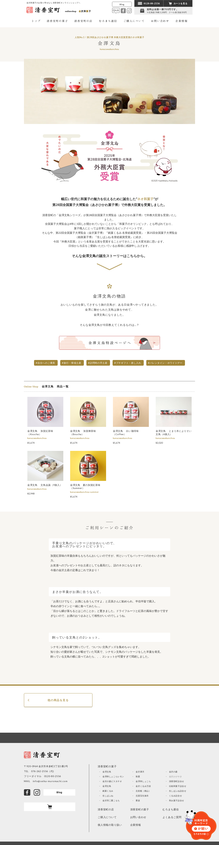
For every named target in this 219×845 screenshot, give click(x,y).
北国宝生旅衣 (142, 795)
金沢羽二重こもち (111, 800)
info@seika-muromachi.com (49, 781)
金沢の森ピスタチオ (112, 781)
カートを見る (180, 3)
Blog (122, 4)
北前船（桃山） (143, 791)
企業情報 (135, 824)
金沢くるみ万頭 (143, 786)
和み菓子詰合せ (176, 800)
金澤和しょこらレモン (113, 776)
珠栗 (138, 776)
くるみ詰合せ (175, 795)
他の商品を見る (58, 700)
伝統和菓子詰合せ (177, 786)
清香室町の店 (106, 809)
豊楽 (138, 800)
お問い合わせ (138, 817)
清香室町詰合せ (176, 781)
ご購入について (107, 817)
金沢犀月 (140, 771)
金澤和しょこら (143, 781)
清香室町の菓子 (139, 809)
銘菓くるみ (107, 791)
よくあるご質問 (172, 817)
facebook (123, 10)
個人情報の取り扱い (110, 824)
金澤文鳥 (106, 771)
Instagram (129, 10)
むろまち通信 (171, 809)
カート (49, 806)
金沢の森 (173, 771)
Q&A (116, 11)
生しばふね (107, 795)
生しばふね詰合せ (177, 791)
